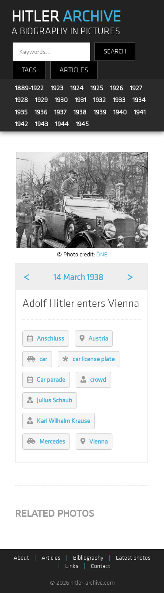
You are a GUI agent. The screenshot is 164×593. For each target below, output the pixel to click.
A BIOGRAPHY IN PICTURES (65, 31)
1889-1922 (29, 88)
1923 (57, 88)
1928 (21, 100)
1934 (139, 100)
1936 (41, 112)
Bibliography (88, 558)
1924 (77, 88)
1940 (120, 112)
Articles (51, 558)
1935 (21, 112)
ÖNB (102, 254)
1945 (82, 124)
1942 (21, 124)
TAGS (29, 70)
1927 (136, 88)
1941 (140, 112)
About (21, 558)
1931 (80, 100)
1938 (80, 112)
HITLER (66, 16)
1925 (97, 88)
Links (71, 566)
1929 (41, 100)
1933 (119, 100)
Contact (100, 566)
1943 (41, 124)
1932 (99, 100)
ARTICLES (73, 70)
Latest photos (133, 558)
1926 (116, 88)
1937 (60, 112)
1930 (61, 100)
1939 (100, 112)
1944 (62, 124)
